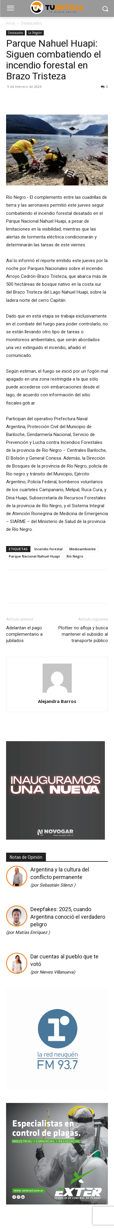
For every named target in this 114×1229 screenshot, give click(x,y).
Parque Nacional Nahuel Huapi (34, 556)
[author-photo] (57, 692)
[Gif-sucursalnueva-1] (55, 838)
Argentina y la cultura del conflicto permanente (59, 877)
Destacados (31, 23)
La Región (35, 33)
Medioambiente (82, 549)
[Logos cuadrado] (57, 1087)
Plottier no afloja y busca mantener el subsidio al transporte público (83, 634)
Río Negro (75, 556)
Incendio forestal (48, 549)
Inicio (10, 23)
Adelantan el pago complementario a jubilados (24, 634)
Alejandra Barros (57, 701)
